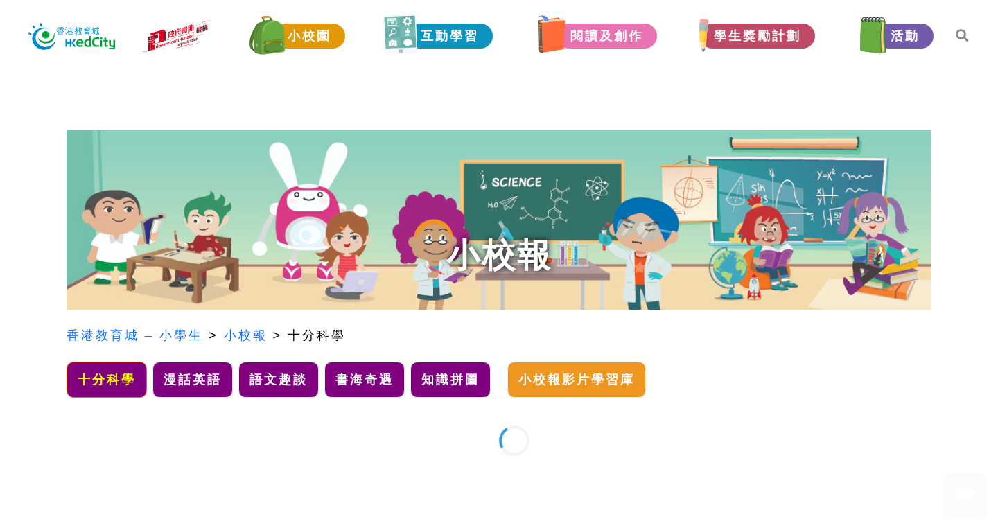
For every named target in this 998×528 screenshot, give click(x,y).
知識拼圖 (450, 380)
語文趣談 (279, 380)
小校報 (246, 335)
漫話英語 (193, 380)
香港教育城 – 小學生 (135, 335)
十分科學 (317, 335)
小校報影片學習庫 (576, 380)
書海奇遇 (364, 380)
